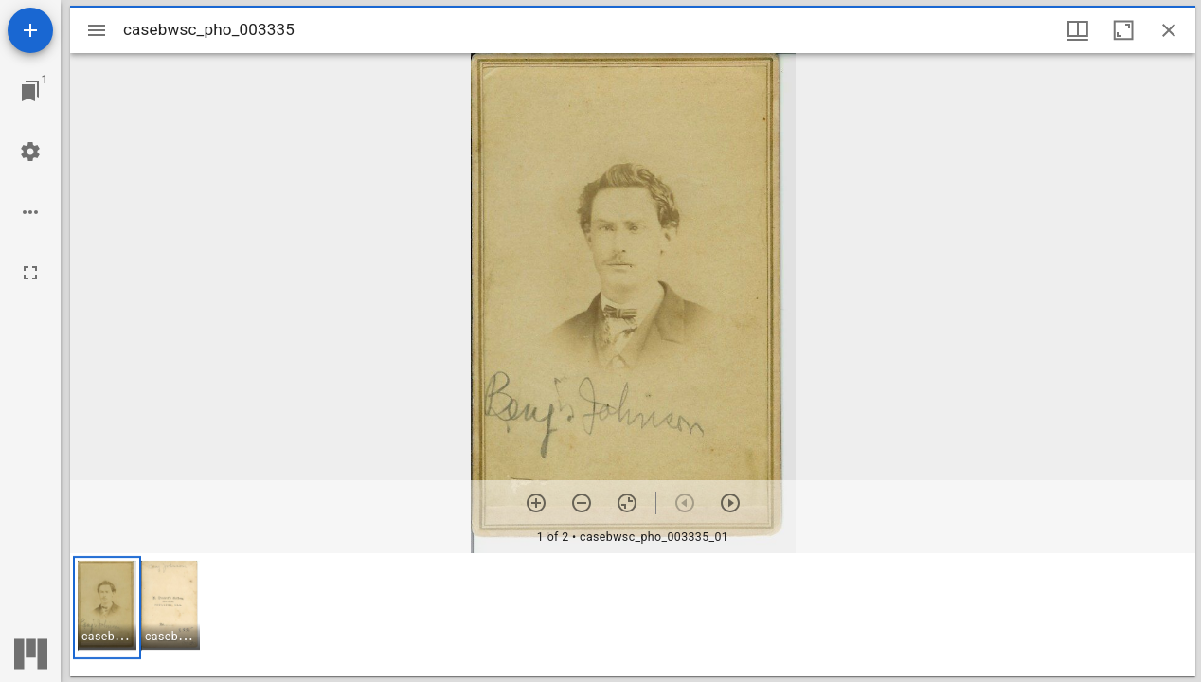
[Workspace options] (30, 212)
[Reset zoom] (627, 503)
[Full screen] (30, 273)
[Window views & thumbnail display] (1078, 30)
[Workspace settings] (30, 151)
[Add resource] (30, 30)
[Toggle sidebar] (96, 30)
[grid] (632, 614)
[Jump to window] (30, 91)
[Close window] (1169, 30)
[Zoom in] (536, 503)
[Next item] (730, 503)
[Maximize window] (1123, 30)
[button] (107, 608)
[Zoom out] (581, 503)
